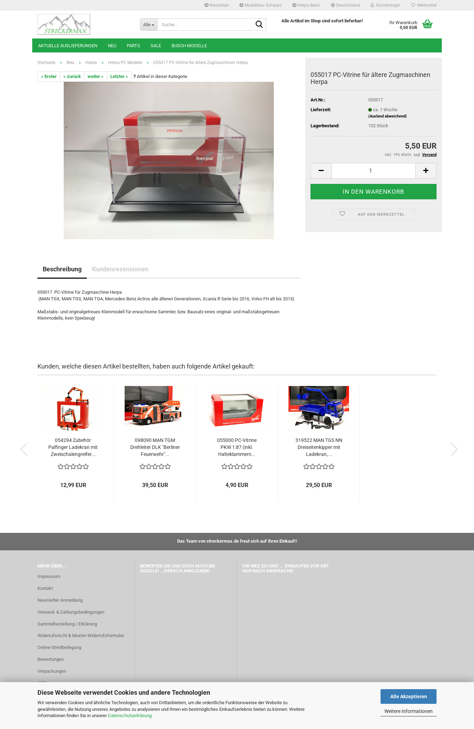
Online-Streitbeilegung (59, 647)
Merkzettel (424, 5)
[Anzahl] (374, 171)
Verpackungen (51, 671)
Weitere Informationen (408, 711)
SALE (156, 45)
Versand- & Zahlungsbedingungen (70, 612)
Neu (112, 45)
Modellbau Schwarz (260, 5)
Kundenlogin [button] (385, 5)
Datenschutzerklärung (130, 715)
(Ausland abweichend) (387, 116)
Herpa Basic (306, 5)
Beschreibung (62, 269)
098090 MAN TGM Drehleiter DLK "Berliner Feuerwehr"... (155, 447)
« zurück (72, 76)
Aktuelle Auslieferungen (67, 45)
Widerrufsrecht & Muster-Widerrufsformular (80, 635)
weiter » (96, 76)
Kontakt (45, 588)
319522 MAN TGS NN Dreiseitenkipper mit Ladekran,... (318, 447)
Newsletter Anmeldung (60, 600)
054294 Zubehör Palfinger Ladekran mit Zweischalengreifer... (73, 447)
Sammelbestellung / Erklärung (67, 624)
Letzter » (119, 76)
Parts (133, 45)
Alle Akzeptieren (408, 696)
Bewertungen (50, 659)
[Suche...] (148, 24)
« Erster (49, 76)
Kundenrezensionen (120, 269)
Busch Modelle (189, 45)
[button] (345, 5)
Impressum (48, 576)
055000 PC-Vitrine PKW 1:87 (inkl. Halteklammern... (237, 447)
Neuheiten (216, 5)
